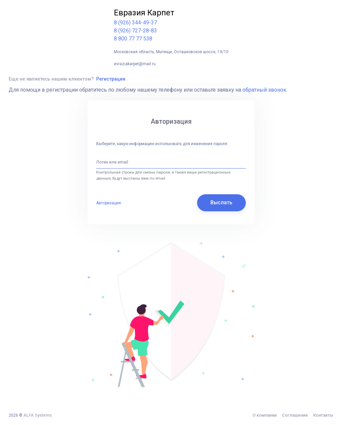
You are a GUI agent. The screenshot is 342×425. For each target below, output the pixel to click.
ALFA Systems (37, 415)
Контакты (323, 415)
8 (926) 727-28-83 (135, 30)
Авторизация (108, 203)
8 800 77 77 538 (133, 38)
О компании (264, 415)
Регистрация (110, 79)
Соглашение (295, 415)
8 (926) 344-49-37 (135, 22)
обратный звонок (264, 90)
